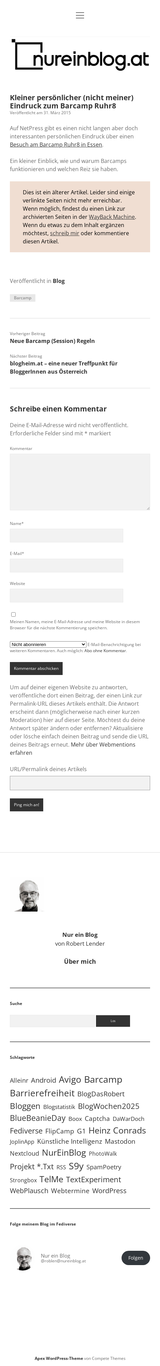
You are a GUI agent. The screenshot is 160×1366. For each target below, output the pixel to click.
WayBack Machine (112, 217)
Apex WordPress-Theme (59, 1358)
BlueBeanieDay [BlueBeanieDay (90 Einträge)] (38, 1117)
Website (17, 583)
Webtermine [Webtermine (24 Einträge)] (70, 1190)
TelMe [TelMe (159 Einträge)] (51, 1179)
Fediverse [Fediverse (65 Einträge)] (26, 1130)
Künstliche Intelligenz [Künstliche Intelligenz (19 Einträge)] (69, 1141)
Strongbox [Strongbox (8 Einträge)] (23, 1180)
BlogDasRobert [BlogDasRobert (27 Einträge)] (101, 1093)
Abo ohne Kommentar (105, 651)
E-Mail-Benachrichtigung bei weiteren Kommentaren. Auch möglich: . (75, 647)
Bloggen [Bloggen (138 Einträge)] (25, 1105)
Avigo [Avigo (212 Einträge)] (70, 1079)
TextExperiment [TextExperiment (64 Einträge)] (93, 1179)
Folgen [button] (135, 1258)
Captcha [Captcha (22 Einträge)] (97, 1118)
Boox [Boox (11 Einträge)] (75, 1119)
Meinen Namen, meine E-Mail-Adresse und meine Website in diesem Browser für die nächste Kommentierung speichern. (75, 625)
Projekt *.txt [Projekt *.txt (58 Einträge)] (32, 1166)
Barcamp (22, 298)
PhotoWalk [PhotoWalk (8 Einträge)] (103, 1153)
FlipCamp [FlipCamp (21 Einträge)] (59, 1131)
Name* (17, 523)
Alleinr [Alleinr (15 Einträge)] (19, 1080)
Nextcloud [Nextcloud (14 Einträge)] (24, 1153)
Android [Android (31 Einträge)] (43, 1080)
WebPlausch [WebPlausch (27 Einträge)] (29, 1190)
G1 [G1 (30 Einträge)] (81, 1131)
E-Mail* (17, 553)
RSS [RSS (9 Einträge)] (61, 1167)
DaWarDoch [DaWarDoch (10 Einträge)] (128, 1119)
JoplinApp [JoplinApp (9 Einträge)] (22, 1141)
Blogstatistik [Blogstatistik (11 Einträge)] (59, 1107)
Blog (59, 281)
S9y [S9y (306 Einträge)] (76, 1165)
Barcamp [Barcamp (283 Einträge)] (103, 1079)
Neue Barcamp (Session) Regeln (52, 341)
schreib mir (64, 233)
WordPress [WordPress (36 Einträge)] (109, 1190)
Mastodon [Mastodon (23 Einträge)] (120, 1141)
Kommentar (21, 448)
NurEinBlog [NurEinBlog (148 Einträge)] (64, 1152)
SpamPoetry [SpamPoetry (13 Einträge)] (103, 1167)
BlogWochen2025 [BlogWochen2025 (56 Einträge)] (109, 1106)
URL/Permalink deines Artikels (48, 769)
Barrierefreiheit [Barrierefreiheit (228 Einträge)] (42, 1093)
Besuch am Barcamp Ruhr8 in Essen (56, 144)
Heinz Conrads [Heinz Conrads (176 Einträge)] (117, 1130)
